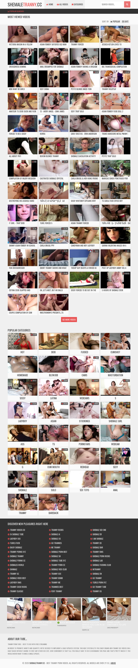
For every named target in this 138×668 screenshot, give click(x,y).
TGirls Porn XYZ (98, 582)
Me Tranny (54, 547)
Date (125, 21)
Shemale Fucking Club (100, 564)
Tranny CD (96, 543)
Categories (77, 4)
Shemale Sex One (98, 529)
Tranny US (96, 591)
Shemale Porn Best (58, 551)
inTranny (95, 569)
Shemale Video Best (17, 578)
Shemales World (16, 564)
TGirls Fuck (14, 543)
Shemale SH (55, 556)
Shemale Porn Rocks (100, 556)
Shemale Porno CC (16, 560)
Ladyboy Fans (14, 582)
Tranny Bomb (56, 578)
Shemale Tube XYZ (57, 560)
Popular (115, 21)
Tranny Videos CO (16, 529)
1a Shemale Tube (15, 534)
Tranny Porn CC (57, 564)
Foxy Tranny (55, 591)
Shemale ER (96, 534)
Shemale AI (54, 534)
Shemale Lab (96, 560)
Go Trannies (55, 543)
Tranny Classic (15, 591)
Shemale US (55, 538)
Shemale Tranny (16, 556)
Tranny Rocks (56, 529)
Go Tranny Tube (98, 586)
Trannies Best (56, 586)
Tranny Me (54, 582)
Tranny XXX (55, 573)
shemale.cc (25, 4)
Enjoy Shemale (15, 547)
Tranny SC (13, 573)
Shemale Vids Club (58, 569)
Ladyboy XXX (14, 538)
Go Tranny (96, 578)
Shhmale (12, 569)
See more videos (69, 319)
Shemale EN (96, 573)
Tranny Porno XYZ (17, 551)
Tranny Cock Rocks (17, 586)
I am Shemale (96, 538)
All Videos (62, 4)
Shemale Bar (96, 547)
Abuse (113, 663)
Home (49, 4)
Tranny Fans (96, 551)
